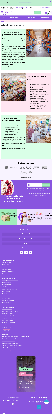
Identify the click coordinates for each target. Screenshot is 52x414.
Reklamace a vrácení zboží (8, 271)
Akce (4, 17)
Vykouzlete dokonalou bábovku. (9, 338)
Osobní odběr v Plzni (6, 325)
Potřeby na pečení (14, 17)
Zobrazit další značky (26, 177)
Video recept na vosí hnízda (8, 341)
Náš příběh (4, 287)
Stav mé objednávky (6, 262)
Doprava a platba (3, 8)
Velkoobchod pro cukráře (8, 300)
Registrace (47, 7)
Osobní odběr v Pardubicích (8, 322)
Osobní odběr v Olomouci (8, 318)
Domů (2, 21)
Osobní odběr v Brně (7, 309)
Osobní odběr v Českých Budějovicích (10, 311)
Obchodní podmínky (6, 269)
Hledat (37, 12)
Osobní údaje (5, 273)
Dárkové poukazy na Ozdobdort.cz (10, 280)
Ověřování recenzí (6, 298)
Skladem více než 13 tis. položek (9, 289)
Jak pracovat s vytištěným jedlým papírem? (12, 345)
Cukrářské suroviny (44, 17)
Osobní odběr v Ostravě (7, 320)
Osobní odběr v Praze (7, 327)
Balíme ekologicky (6, 291)
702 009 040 (25, 369)
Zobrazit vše (6, 330)
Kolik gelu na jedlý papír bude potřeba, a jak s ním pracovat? (15, 336)
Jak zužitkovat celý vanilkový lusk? (10, 343)
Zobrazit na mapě (25, 387)
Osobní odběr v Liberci (7, 313)
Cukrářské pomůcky (30, 17)
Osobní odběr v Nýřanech (8, 315)
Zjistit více (11, 218)
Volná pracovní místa (7, 296)
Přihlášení (41, 7)
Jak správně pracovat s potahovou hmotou (12, 347)
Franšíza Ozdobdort (6, 282)
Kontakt (7, 7)
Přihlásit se (46, 185)
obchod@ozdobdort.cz (26, 239)
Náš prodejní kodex (6, 302)
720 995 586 (25, 375)
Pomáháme (4, 293)
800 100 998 (26, 234)
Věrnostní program (12, 8)
